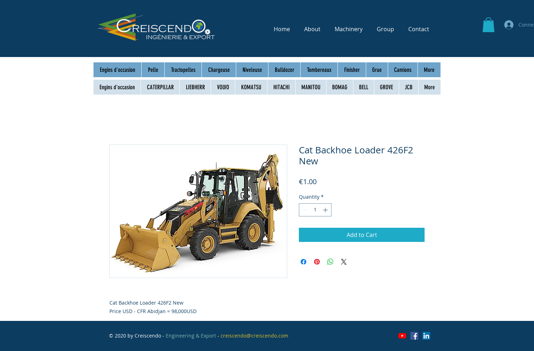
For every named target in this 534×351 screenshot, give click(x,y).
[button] (488, 24)
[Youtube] (402, 336)
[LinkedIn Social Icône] (426, 336)
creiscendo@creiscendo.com (254, 335)
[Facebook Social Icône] (414, 336)
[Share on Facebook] (303, 261)
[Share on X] (344, 261)
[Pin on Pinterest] (317, 261)
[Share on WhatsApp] (330, 261)
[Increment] (326, 210)
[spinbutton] (315, 210)
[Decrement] (304, 210)
